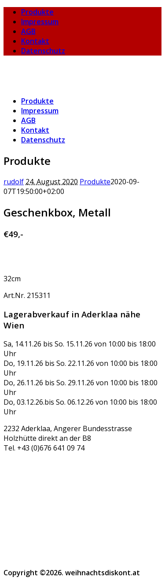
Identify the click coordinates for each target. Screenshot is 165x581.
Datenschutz (43, 51)
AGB (28, 31)
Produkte (37, 12)
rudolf (14, 181)
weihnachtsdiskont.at (41, 67)
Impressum (40, 21)
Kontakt (35, 41)
